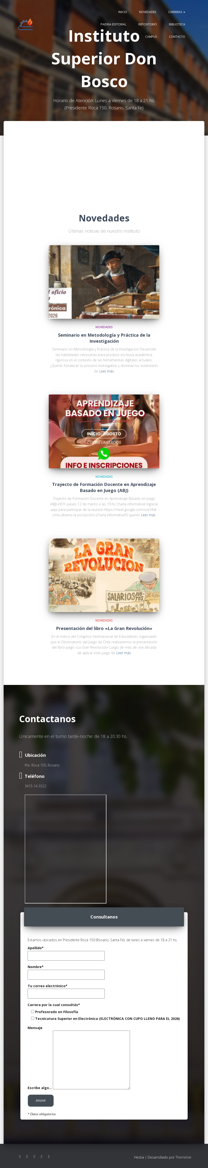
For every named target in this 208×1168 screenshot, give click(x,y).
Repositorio (147, 25)
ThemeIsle (183, 1157)
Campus (151, 37)
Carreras (176, 12)
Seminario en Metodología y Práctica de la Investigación (104, 338)
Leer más (106, 371)
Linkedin (42, 1156)
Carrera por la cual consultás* (54, 1004)
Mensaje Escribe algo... (79, 1057)
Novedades (147, 12)
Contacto (177, 37)
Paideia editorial (113, 25)
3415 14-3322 (35, 786)
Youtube (34, 1156)
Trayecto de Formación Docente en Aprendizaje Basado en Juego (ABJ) (104, 487)
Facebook (20, 1156)
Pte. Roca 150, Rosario (42, 765)
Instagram (27, 1156)
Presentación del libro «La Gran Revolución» (104, 628)
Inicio (122, 12)
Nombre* (66, 970)
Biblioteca (177, 25)
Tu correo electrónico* (66, 990)
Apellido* (66, 952)
